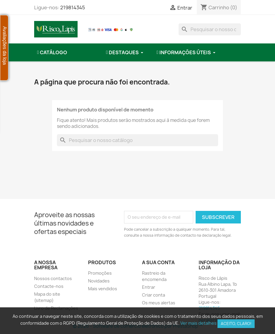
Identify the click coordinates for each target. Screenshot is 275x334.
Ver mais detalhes (198, 323)
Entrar (148, 287)
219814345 (72, 7)
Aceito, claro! (236, 323)
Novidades (99, 281)
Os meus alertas (158, 303)
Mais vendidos (102, 288)
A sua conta (158, 262)
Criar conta (153, 295)
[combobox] (210, 29)
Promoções (100, 273)
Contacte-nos (49, 286)
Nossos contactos (53, 278)
